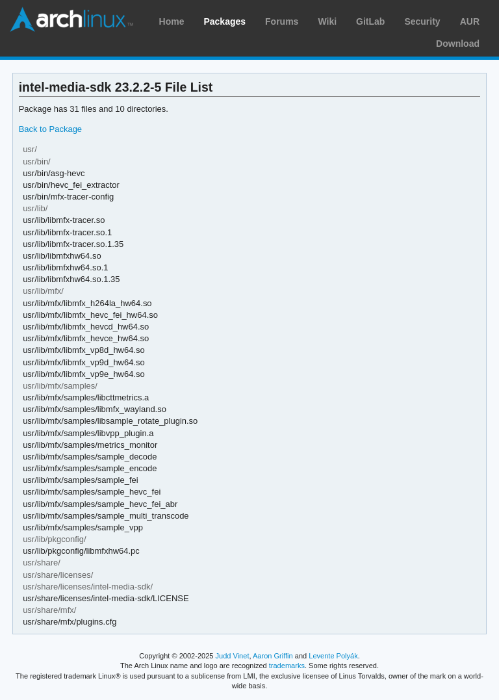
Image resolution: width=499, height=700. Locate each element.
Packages (224, 21)
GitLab (370, 21)
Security (422, 21)
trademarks (287, 665)
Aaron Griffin (273, 656)
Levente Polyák (333, 656)
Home (172, 21)
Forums (281, 21)
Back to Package (50, 129)
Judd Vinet (233, 656)
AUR (470, 21)
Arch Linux (71, 19)
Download (458, 43)
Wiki (327, 21)
